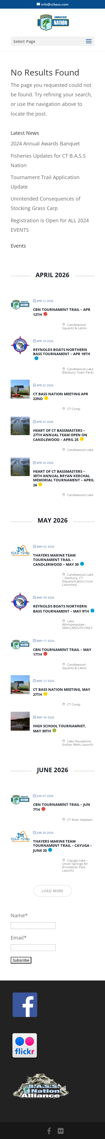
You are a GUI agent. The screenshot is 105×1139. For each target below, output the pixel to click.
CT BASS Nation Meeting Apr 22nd (60, 396)
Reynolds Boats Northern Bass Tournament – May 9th (61, 609)
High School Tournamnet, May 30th (59, 728)
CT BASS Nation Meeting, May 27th (61, 692)
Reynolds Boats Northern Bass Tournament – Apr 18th (61, 352)
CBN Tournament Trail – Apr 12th (61, 312)
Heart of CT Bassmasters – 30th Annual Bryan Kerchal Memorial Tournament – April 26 (63, 478)
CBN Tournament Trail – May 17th (62, 652)
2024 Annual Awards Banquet (45, 143)
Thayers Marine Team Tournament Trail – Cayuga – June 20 (62, 846)
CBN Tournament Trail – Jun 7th (61, 807)
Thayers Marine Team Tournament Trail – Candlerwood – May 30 (56, 560)
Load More (53, 891)
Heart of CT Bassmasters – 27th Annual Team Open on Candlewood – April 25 (60, 435)
